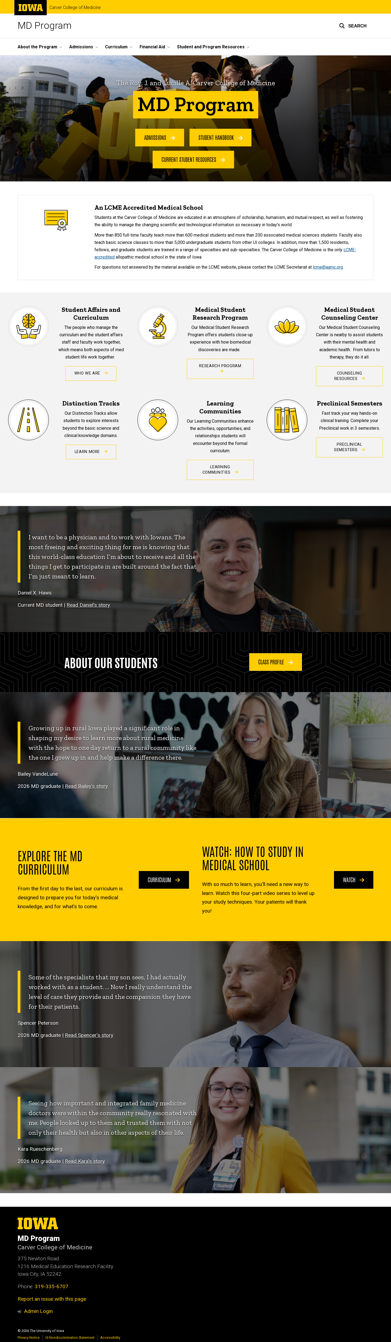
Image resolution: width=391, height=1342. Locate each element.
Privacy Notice (29, 1337)
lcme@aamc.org (328, 267)
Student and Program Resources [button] (211, 46)
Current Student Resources (193, 159)
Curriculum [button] (116, 46)
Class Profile (275, 661)
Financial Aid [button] (152, 46)
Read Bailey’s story (86, 786)
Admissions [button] (81, 46)
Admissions (159, 137)
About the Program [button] (37, 46)
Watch (353, 879)
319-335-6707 (51, 1286)
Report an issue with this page (52, 1299)
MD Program (45, 25)
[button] (352, 26)
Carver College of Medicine (75, 7)
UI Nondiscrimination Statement (69, 1337)
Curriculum (164, 879)
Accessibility (110, 1337)
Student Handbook (220, 137)
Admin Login (38, 1311)
